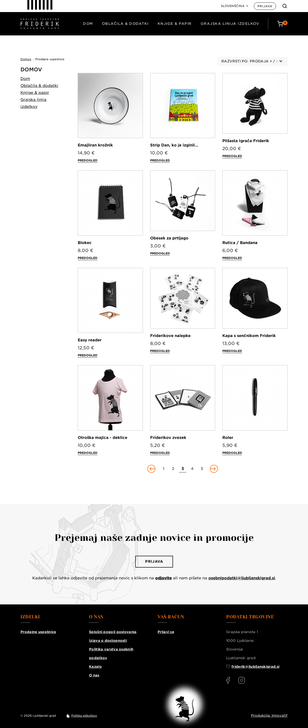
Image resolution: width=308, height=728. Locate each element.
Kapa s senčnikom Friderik (249, 335)
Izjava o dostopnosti (108, 640)
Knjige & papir (175, 24)
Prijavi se (166, 632)
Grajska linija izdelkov (230, 24)
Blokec (85, 242)
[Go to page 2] (173, 468)
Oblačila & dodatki (125, 24)
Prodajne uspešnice (38, 632)
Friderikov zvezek (168, 437)
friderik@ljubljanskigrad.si (255, 666)
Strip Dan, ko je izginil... (174, 145)
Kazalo (95, 666)
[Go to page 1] (163, 468)
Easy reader (90, 340)
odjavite (163, 578)
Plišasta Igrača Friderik (245, 141)
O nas (94, 675)
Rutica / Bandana (239, 242)
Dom (88, 24)
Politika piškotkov (84, 715)
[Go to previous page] (151, 469)
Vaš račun (171, 617)
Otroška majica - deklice (102, 437)
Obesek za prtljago (169, 238)
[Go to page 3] (182, 468)
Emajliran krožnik (95, 145)
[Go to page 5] (201, 468)
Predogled (87, 160)
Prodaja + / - (266, 61)
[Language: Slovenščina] (234, 6)
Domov (31, 69)
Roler (227, 437)
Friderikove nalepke (170, 335)
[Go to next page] (213, 469)
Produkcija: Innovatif (269, 715)
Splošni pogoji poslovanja (113, 632)
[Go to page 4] (192, 468)
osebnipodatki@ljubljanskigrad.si (241, 578)
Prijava (264, 6)
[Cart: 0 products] (282, 23)
